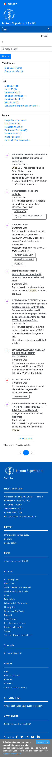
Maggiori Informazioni (11, 754)
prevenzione (12, 92)
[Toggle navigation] (5, 29)
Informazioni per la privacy (16, 534)
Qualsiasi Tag (11, 86)
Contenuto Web (14, 71)
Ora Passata (12, 123)
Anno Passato (13, 137)
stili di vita (11, 102)
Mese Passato (13, 133)
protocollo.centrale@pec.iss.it (23, 516)
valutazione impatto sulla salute (22, 105)
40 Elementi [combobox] (27, 438)
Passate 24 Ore (14, 127)
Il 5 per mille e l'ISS (13, 653)
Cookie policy (10, 542)
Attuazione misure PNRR (16, 561)
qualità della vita (14, 99)
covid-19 (11, 89)
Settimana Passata (16, 130)
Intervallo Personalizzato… (18, 140)
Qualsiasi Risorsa (13, 68)
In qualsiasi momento (15, 120)
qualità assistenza (15, 96)
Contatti (8, 538)
